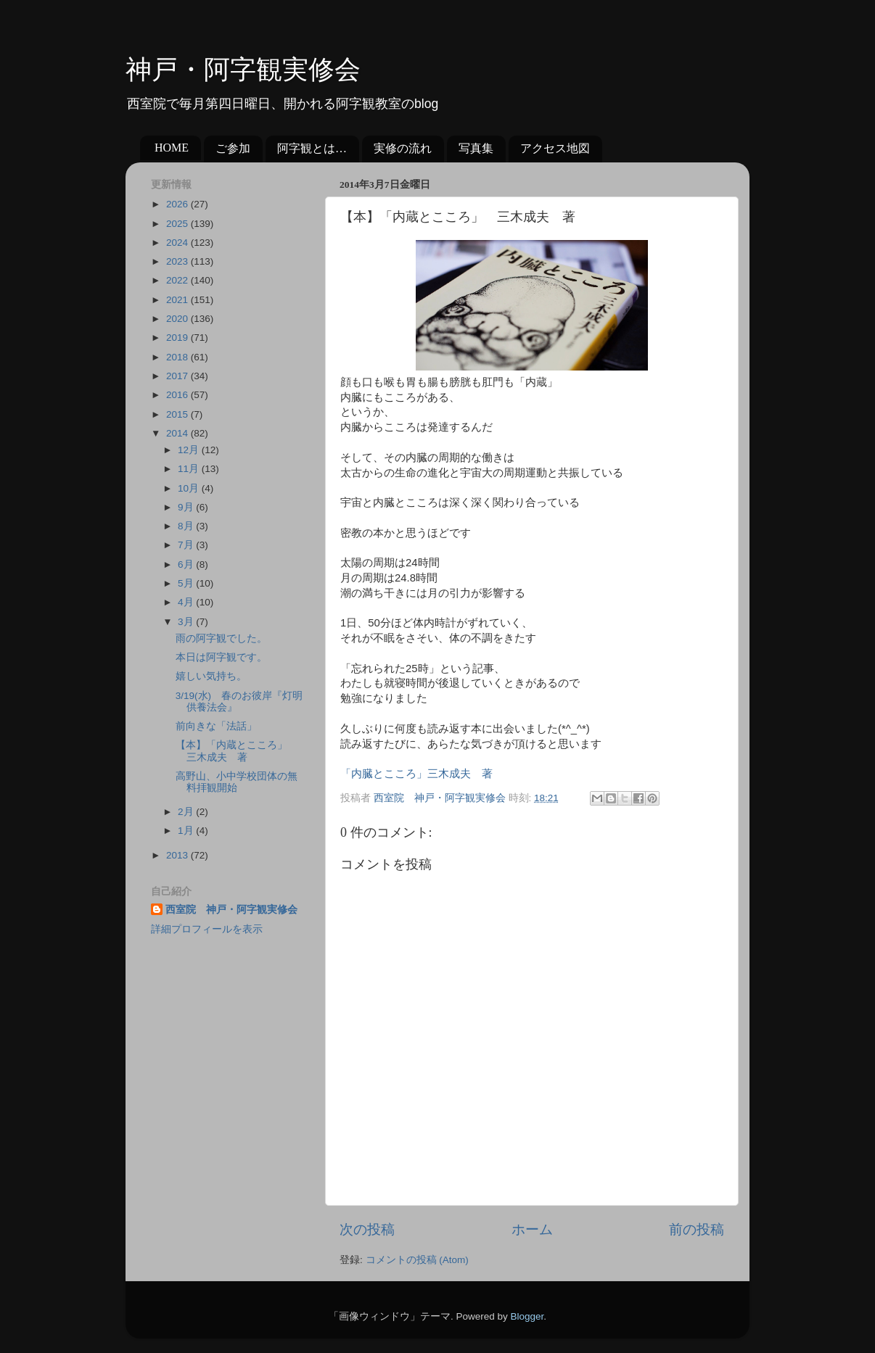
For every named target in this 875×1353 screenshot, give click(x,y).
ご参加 (232, 148)
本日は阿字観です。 (221, 657)
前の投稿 (696, 1229)
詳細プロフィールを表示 (207, 929)
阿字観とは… (312, 148)
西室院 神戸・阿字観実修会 (231, 909)
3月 (187, 621)
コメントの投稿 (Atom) (417, 1259)
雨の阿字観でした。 (221, 638)
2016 (178, 394)
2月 (187, 811)
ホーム (532, 1229)
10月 (190, 488)
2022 (178, 280)
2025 (178, 223)
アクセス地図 (555, 148)
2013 (178, 855)
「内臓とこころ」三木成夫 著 (416, 773)
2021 (178, 299)
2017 (178, 376)
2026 (178, 204)
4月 (187, 602)
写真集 (476, 148)
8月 (187, 526)
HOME (172, 147)
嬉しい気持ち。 (211, 676)
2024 (178, 242)
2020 (178, 318)
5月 (187, 583)
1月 (187, 830)
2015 (178, 414)
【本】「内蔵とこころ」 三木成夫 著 (236, 751)
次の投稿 (367, 1229)
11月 (190, 468)
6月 (187, 564)
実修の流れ (403, 148)
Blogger (526, 1316)
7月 (187, 544)
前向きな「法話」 (216, 726)
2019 (178, 337)
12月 (190, 449)
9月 (187, 507)
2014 (178, 433)
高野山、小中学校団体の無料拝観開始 (236, 782)
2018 (178, 357)
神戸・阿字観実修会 (243, 69)
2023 (178, 261)
